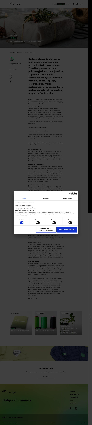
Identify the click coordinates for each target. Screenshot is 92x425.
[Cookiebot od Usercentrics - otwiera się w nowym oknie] (70, 193)
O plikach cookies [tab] (67, 198)
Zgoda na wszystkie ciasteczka (66, 229)
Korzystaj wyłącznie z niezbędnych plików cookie (46, 229)
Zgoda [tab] (24, 198)
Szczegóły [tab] (46, 198)
